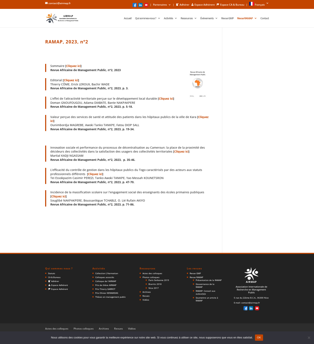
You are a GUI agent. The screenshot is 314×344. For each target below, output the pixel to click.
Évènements (207, 18)
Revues (146, 295)
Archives (147, 291)
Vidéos (146, 299)
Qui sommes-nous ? (145, 18)
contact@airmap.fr (250, 302)
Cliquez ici (73, 66)
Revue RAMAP (245, 18)
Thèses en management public (110, 296)
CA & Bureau (54, 277)
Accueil (128, 18)
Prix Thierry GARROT (105, 289)
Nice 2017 (154, 288)
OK (259, 337)
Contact (264, 18)
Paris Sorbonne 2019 (159, 280)
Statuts (51, 273)
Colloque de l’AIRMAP (105, 281)
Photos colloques (151, 277)
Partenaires (160, 5)
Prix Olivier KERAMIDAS (106, 292)
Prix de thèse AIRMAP (105, 285)
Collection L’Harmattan (106, 273)
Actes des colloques (152, 273)
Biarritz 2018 (155, 284)
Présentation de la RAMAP (209, 280)
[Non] (309, 338)
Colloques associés (104, 277)
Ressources (187, 18)
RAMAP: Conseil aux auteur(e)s (205, 292)
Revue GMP (227, 18)
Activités (168, 18)
